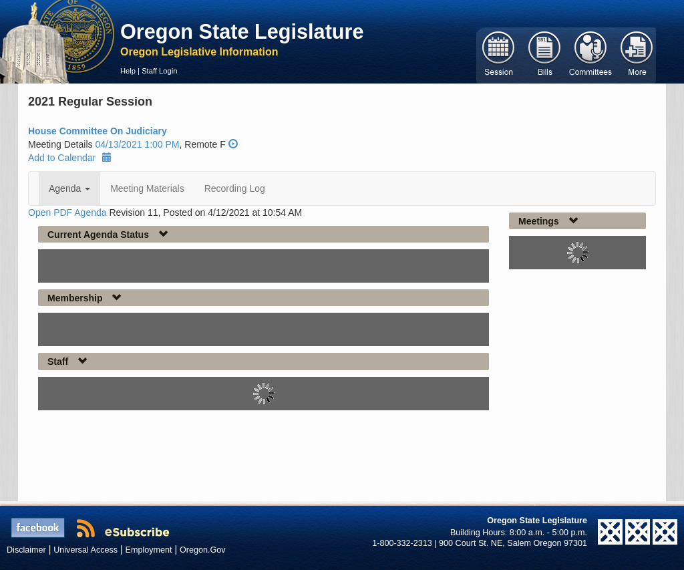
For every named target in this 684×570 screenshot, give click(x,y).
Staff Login (159, 71)
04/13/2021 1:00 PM (137, 144)
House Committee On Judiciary (97, 131)
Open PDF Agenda (67, 212)
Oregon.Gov (203, 550)
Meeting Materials (147, 188)
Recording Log (234, 188)
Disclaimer (26, 550)
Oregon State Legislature (242, 31)
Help (128, 71)
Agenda (69, 188)
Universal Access (85, 550)
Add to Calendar (70, 157)
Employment (149, 550)
